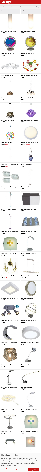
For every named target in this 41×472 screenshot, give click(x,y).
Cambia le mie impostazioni (14, 469)
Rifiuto (30, 469)
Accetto (36, 469)
